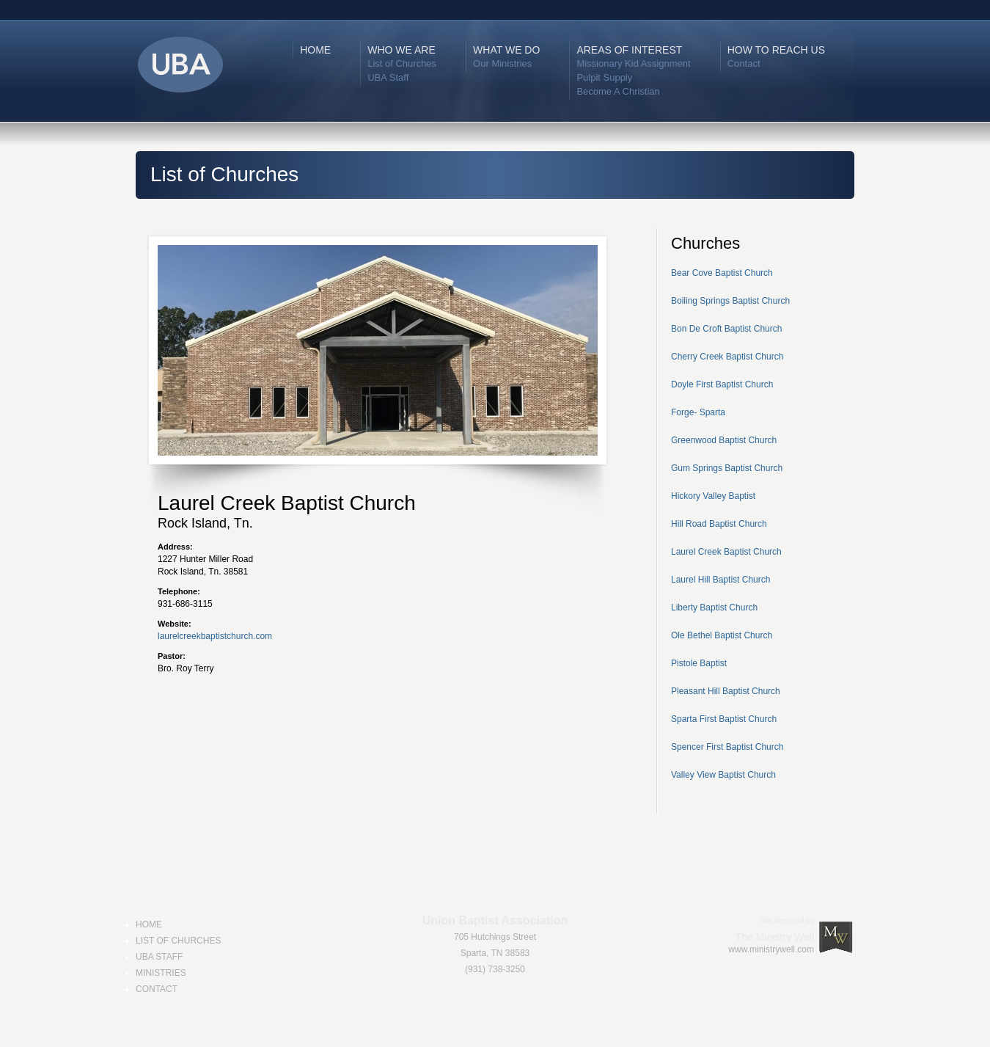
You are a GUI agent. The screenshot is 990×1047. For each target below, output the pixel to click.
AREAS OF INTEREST (629, 50)
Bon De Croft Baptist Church (726, 329)
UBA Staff (387, 77)
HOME (315, 50)
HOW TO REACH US (776, 50)
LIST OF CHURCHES (178, 940)
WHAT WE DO (506, 50)
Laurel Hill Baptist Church (720, 579)
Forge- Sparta (698, 412)
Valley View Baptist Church (723, 775)
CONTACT (156, 989)
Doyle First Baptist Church (722, 384)
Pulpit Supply (604, 77)
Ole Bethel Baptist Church (721, 635)
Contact (743, 63)
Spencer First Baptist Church (727, 747)
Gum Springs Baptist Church (726, 468)
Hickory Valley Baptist (713, 496)
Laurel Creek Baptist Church (726, 552)
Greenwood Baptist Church (724, 440)
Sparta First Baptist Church (724, 719)
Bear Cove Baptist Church (722, 273)
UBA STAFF (159, 957)
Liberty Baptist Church (714, 607)
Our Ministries (502, 63)
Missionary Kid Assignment (633, 63)
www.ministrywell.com (771, 949)
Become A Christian (617, 91)
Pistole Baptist (699, 663)
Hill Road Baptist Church (719, 524)
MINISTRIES (161, 973)
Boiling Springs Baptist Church (730, 301)
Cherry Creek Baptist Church (727, 356)
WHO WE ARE (401, 50)
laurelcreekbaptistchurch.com (215, 636)
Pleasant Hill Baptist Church (725, 691)
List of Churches (401, 63)
